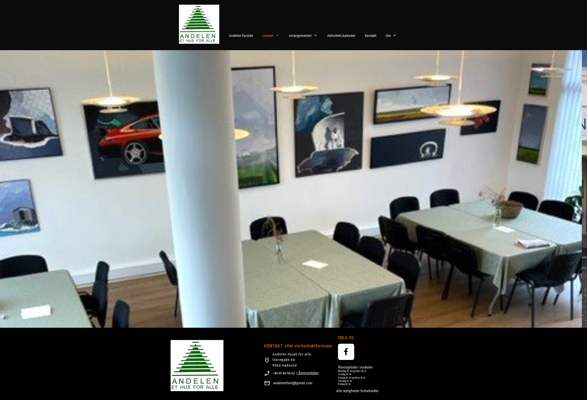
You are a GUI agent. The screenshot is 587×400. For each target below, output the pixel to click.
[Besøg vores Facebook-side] (346, 352)
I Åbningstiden (307, 373)
